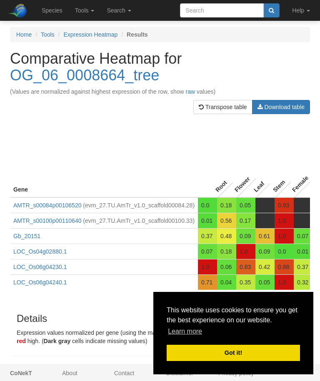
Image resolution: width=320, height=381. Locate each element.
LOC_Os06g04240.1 (40, 282)
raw (190, 91)
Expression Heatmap (90, 34)
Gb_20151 (26, 236)
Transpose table (223, 107)
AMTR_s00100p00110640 (47, 220)
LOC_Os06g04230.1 (40, 267)
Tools (48, 34)
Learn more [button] (185, 331)
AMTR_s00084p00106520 (47, 205)
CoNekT (21, 373)
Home (24, 34)
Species (52, 10)
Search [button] (119, 10)
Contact (124, 373)
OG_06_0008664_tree (84, 75)
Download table (281, 107)
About (70, 373)
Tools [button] (85, 10)
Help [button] (301, 10)
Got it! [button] (233, 352)
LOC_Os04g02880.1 (40, 251)
